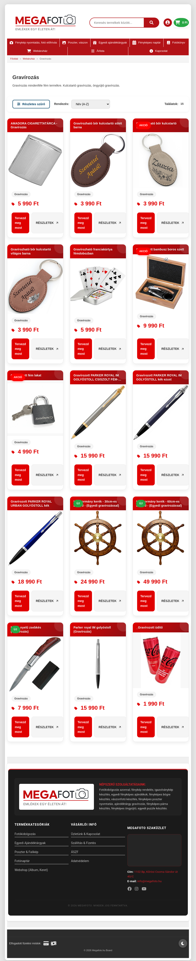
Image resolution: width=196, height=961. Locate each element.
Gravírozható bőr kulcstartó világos (156, 125)
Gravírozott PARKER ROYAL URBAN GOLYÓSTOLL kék (31, 503)
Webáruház (29, 58)
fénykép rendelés (142, 789)
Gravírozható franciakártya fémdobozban (93, 251)
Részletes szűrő (31, 104)
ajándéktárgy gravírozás (129, 803)
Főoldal (14, 58)
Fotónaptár (22, 861)
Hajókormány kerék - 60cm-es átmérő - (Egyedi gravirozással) (159, 503)
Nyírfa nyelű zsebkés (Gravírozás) (26, 629)
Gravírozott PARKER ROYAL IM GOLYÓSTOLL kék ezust (159, 377)
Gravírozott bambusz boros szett (160, 249)
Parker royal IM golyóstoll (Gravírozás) (92, 629)
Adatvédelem (81, 861)
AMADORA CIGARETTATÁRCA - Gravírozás (34, 125)
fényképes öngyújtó (123, 808)
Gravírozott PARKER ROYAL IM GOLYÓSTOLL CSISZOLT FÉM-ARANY (96, 378)
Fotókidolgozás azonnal (114, 789)
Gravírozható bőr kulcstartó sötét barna (98, 125)
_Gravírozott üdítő (149, 627)
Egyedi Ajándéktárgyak (30, 843)
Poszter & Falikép (26, 852)
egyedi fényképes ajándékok (129, 794)
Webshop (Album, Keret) (31, 870)
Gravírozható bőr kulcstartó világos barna (31, 251)
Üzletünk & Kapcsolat (87, 834)
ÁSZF (76, 852)
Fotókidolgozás (25, 834)
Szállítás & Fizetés (84, 843)
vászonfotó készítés (124, 799)
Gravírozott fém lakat (26, 375)
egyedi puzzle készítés (152, 808)
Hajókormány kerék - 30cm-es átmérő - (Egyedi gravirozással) (96, 503)
